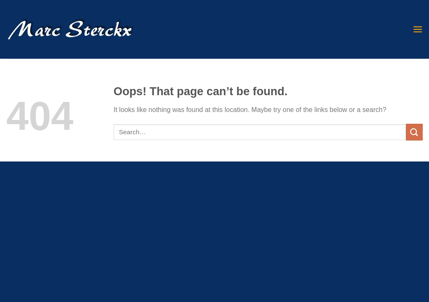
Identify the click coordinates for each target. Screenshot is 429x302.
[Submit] (414, 132)
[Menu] (418, 29)
